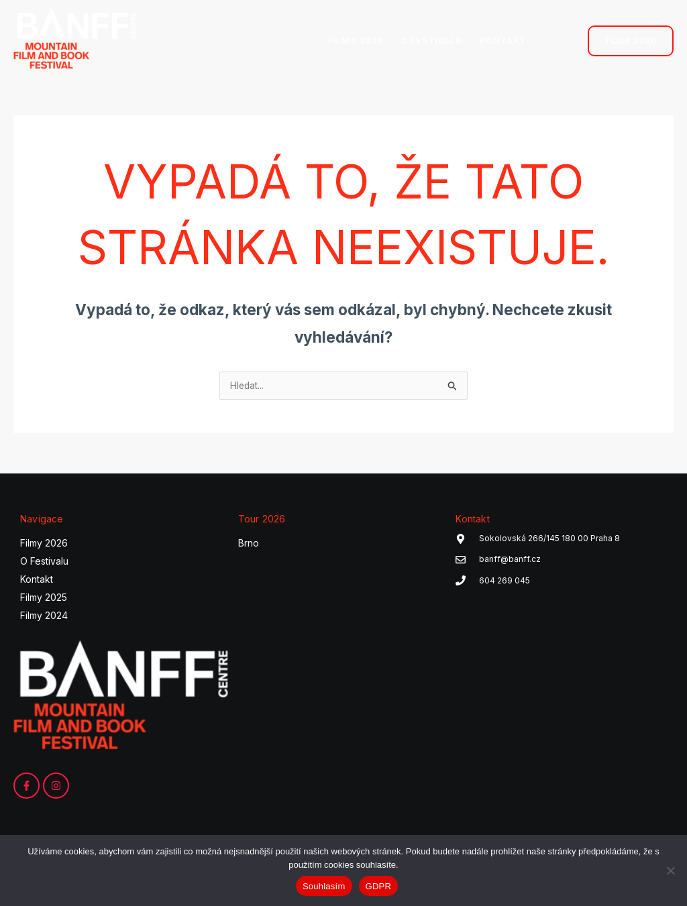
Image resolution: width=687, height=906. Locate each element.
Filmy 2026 (44, 545)
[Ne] (670, 870)
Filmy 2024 (44, 617)
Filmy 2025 (43, 599)
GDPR (379, 886)
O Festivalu (44, 563)
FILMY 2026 (356, 41)
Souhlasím (324, 886)
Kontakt (36, 581)
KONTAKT (503, 41)
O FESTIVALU (431, 41)
